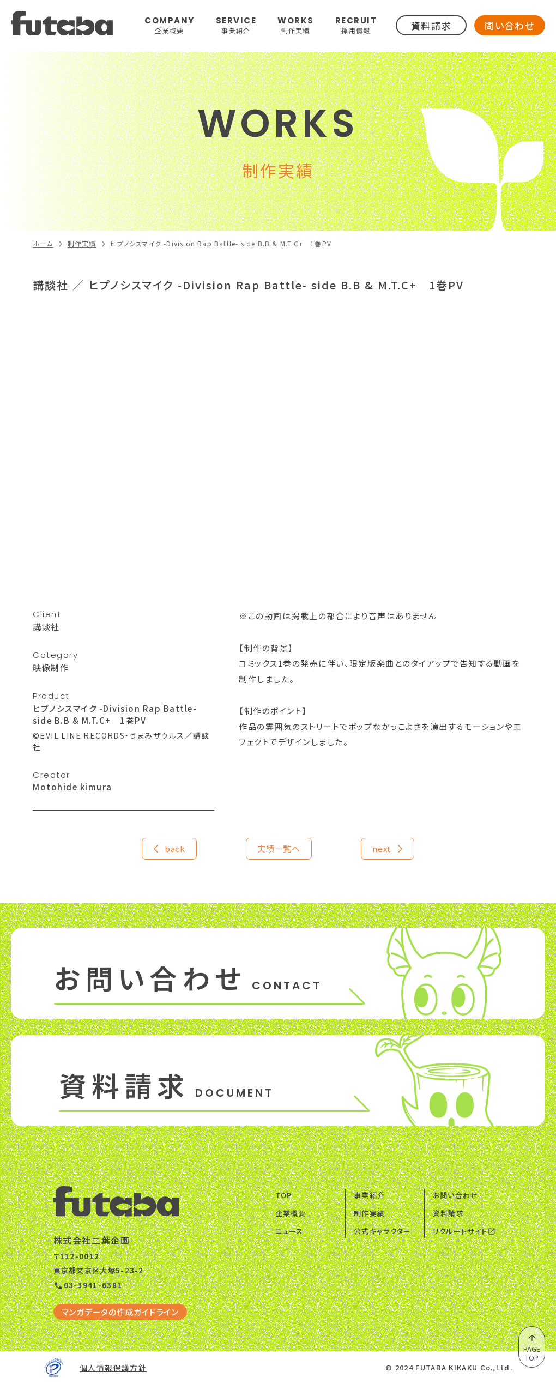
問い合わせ (510, 25)
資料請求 (431, 25)
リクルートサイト (464, 1231)
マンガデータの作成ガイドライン (120, 1311)
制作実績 (369, 1213)
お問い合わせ (456, 1195)
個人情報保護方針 (113, 1367)
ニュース (289, 1231)
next (388, 849)
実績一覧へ (278, 848)
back (168, 849)
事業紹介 (369, 1195)
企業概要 (290, 1213)
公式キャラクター (382, 1231)
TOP (283, 1195)
